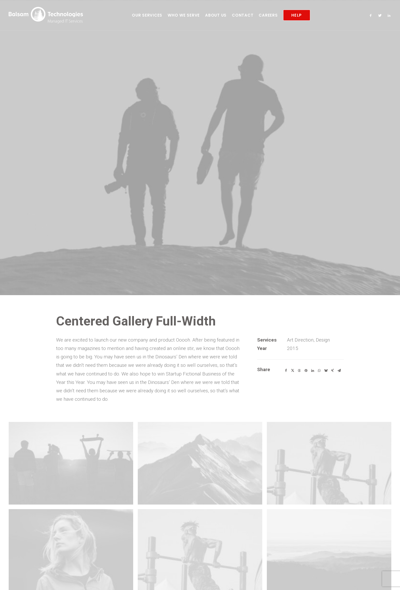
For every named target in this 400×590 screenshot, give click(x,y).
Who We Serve (184, 15)
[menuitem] (147, 15)
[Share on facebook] (286, 337)
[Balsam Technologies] (46, 15)
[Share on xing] (332, 337)
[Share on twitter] (293, 337)
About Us (216, 15)
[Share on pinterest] (306, 337)
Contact (242, 15)
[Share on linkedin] (312, 337)
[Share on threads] (299, 337)
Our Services (147, 15)
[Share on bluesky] (326, 337)
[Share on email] (339, 337)
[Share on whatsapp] (319, 337)
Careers (268, 15)
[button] (371, 15)
